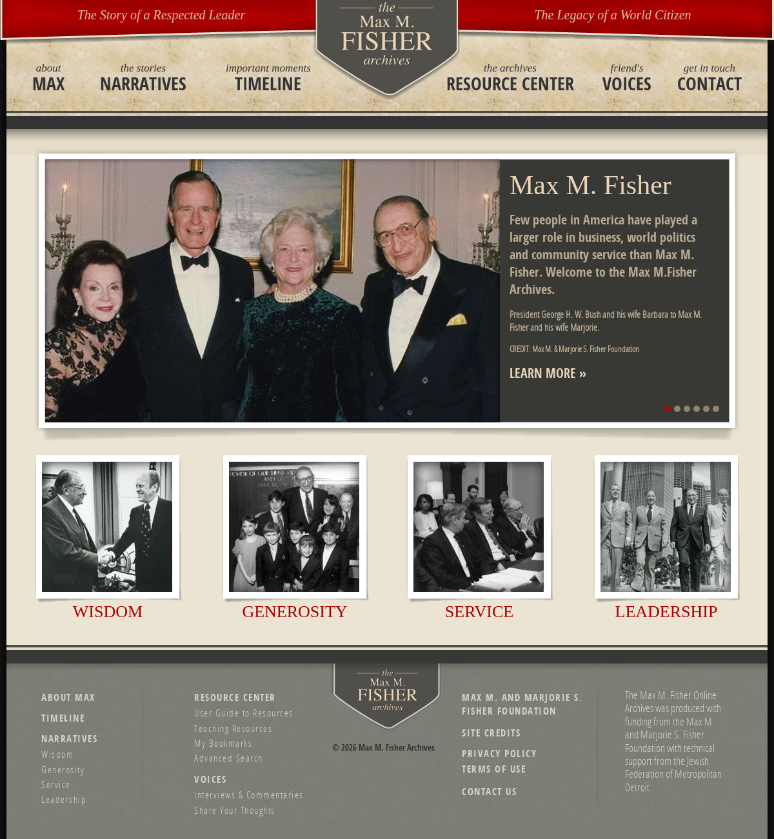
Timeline (268, 77)
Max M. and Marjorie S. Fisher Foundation (522, 704)
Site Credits (491, 733)
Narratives (143, 77)
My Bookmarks (223, 742)
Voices (626, 77)
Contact (709, 77)
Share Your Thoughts (234, 810)
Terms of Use (494, 769)
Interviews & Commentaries (249, 794)
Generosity (294, 611)
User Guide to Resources (243, 712)
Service (479, 611)
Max (48, 77)
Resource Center (510, 77)
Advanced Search (228, 757)
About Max (68, 697)
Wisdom (108, 611)
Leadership (666, 611)
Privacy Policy (499, 753)
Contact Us (489, 791)
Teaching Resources (233, 728)
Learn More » (548, 373)
